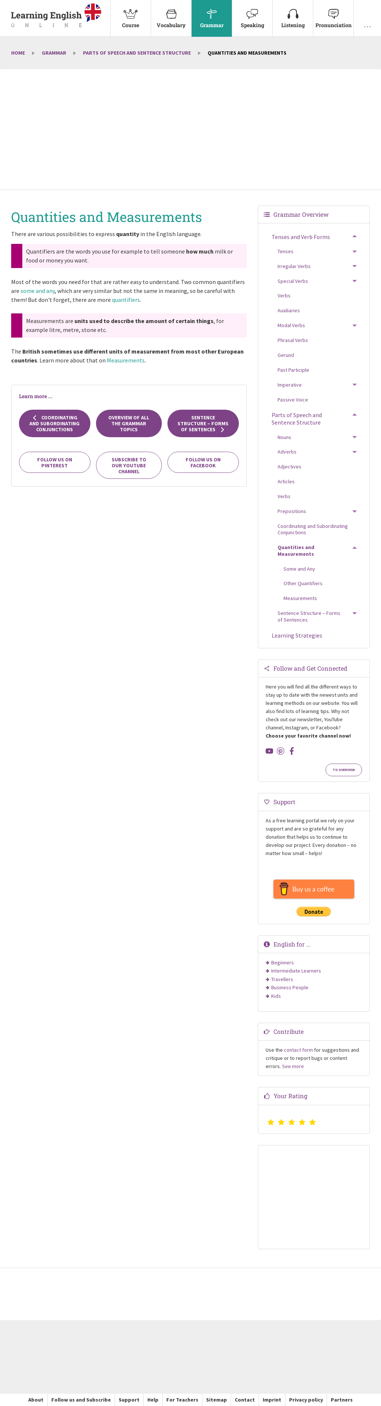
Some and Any (299, 568)
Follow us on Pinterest (54, 462)
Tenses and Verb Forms (301, 237)
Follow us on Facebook (203, 462)
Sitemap (216, 1399)
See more (293, 1066)
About (36, 1399)
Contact (245, 1399)
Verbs (284, 295)
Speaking (252, 14)
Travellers (282, 979)
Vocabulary (171, 14)
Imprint (272, 1399)
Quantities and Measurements (296, 550)
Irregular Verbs (294, 266)
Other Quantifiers (303, 583)
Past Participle (293, 370)
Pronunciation (333, 14)
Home (18, 52)
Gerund (286, 355)
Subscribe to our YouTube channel (129, 465)
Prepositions (292, 511)
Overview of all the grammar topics (128, 423)
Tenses (286, 251)
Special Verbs (293, 281)
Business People (289, 987)
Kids (276, 996)
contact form (298, 1050)
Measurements (126, 360)
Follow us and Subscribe (81, 1399)
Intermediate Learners (296, 970)
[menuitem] (130, 18)
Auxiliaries (289, 310)
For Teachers (182, 1399)
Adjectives (289, 466)
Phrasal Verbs (293, 340)
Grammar (212, 14)
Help (153, 1399)
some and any (37, 290)
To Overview (344, 770)
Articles (286, 481)
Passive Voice (293, 399)
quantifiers (126, 299)
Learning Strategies (297, 635)
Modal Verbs (291, 325)
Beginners (282, 962)
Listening (293, 14)
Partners (342, 1399)
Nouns (284, 437)
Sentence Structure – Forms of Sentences (202, 423)
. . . (367, 14)
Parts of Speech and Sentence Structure (137, 52)
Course (131, 14)
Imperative (290, 384)
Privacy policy (306, 1399)
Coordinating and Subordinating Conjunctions (54, 423)
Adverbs (287, 451)
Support (129, 1399)
